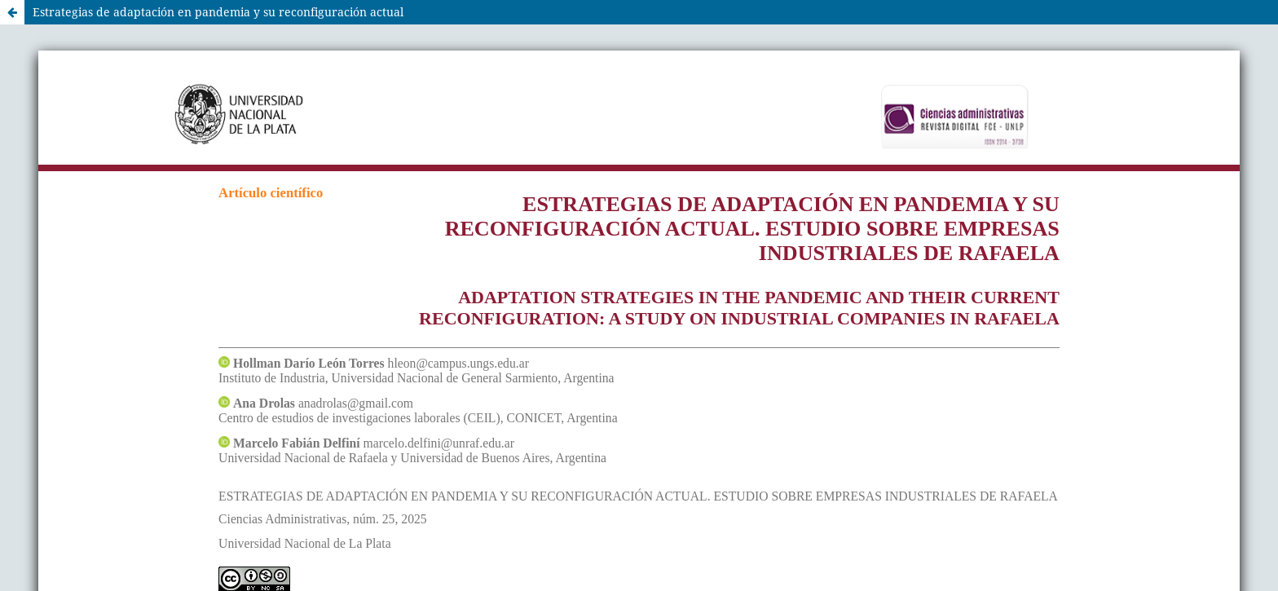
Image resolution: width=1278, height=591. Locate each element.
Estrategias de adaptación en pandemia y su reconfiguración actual (218, 12)
